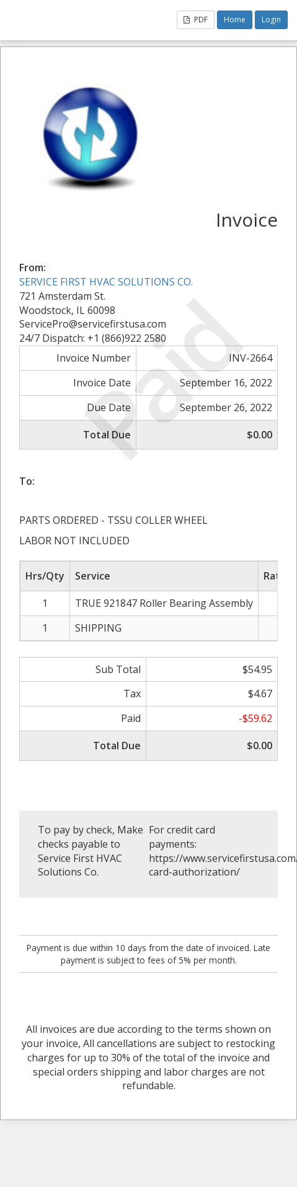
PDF (196, 19)
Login (271, 19)
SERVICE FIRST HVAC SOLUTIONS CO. (106, 282)
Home (235, 19)
